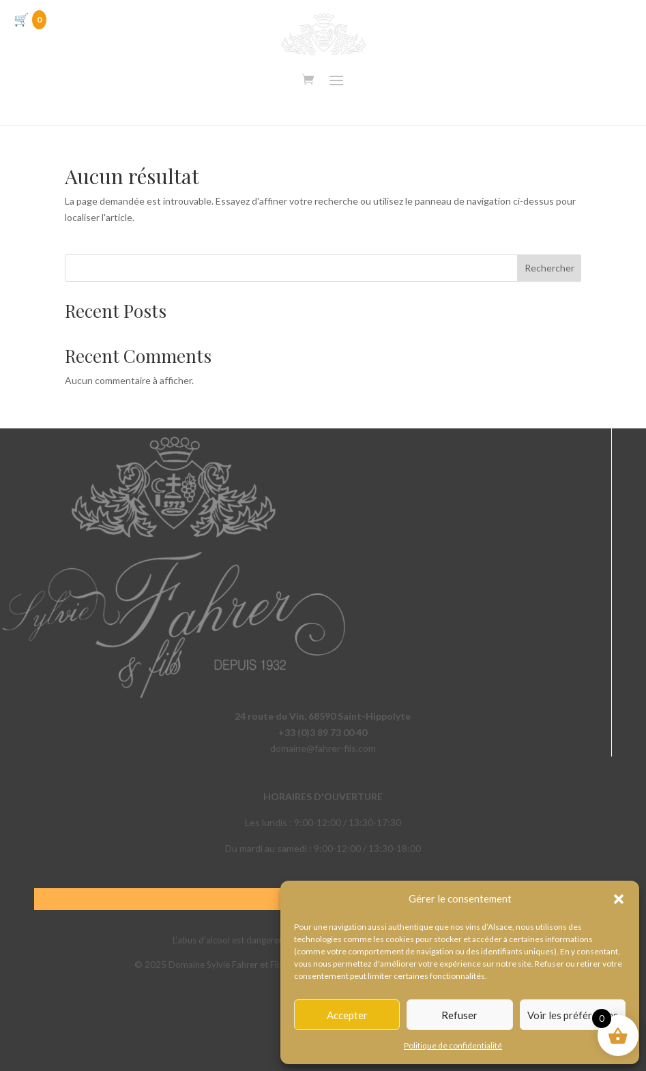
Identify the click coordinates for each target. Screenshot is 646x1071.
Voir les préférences (572, 1015)
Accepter (347, 1015)
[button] (619, 899)
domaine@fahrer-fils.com (323, 748)
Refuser (459, 1015)
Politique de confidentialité (453, 1045)
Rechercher (549, 268)
